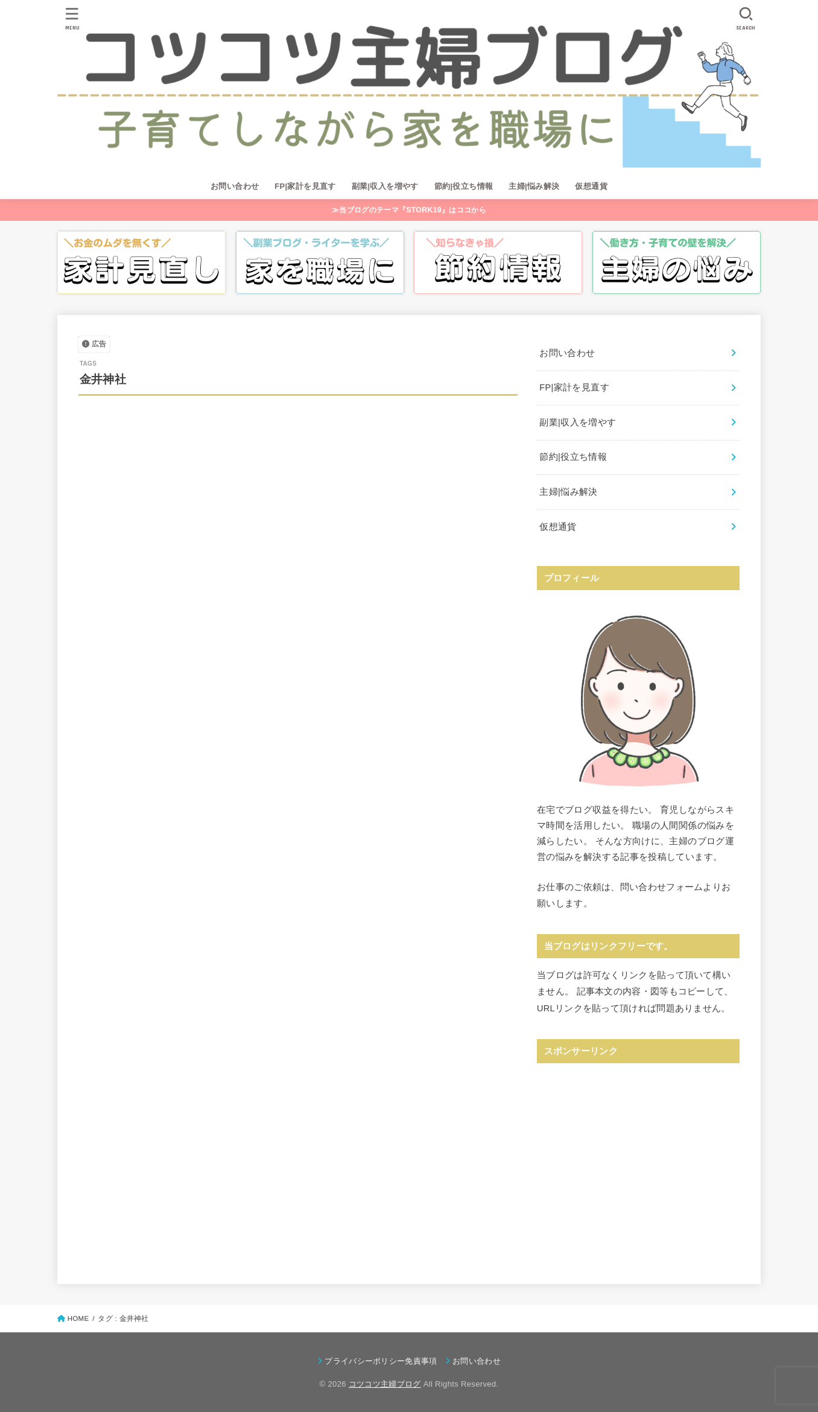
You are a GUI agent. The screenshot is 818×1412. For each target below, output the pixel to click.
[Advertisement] (638, 1156)
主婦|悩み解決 (534, 186)
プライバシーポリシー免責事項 (381, 1361)
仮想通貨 (591, 186)
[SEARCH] (745, 18)
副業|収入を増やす (385, 186)
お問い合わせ (235, 186)
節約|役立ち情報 (463, 186)
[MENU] (72, 18)
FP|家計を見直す (305, 186)
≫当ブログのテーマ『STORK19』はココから (409, 210)
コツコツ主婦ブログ (385, 1383)
